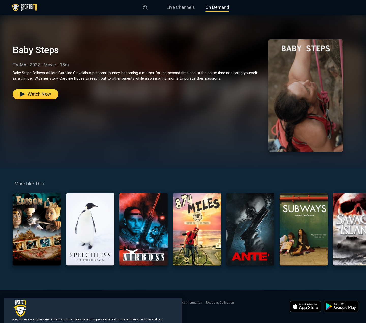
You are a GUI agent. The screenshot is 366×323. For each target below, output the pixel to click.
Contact (96, 302)
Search (70, 302)
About (83, 302)
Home (12, 302)
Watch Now (35, 94)
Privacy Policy (138, 302)
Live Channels (181, 7)
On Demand (217, 7)
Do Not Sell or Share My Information (177, 302)
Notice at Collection (220, 302)
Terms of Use (115, 302)
